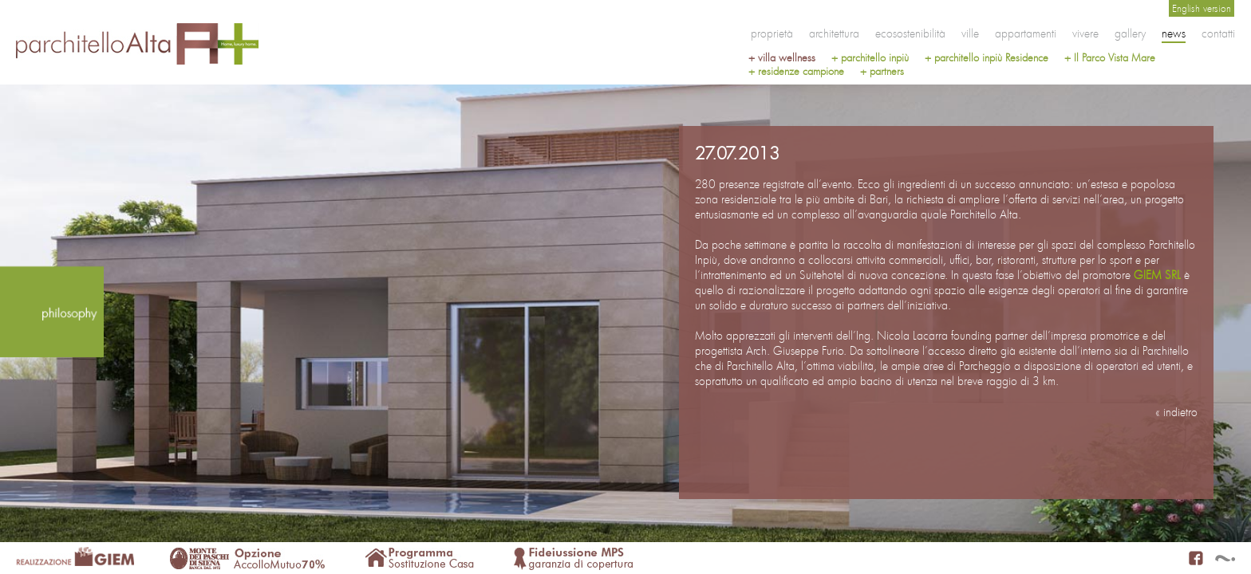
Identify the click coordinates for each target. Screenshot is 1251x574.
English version (1201, 8)
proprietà (772, 33)
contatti (1218, 33)
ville (970, 33)
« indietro (1176, 411)
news (1174, 33)
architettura (834, 33)
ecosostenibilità (910, 33)
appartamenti (1025, 33)
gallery (1130, 33)
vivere (1085, 33)
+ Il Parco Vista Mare (1109, 58)
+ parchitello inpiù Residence (986, 58)
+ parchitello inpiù (870, 58)
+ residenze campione (796, 71)
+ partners (882, 71)
